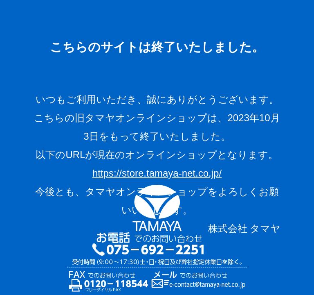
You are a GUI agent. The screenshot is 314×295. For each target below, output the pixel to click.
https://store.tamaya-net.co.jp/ (157, 173)
